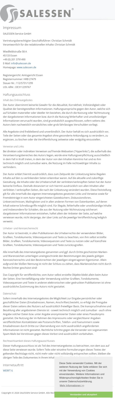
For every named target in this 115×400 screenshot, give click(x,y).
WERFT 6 (8, 370)
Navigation (110, 9)
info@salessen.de (21, 63)
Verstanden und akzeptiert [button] (83, 394)
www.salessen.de (26, 67)
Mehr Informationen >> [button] (72, 385)
